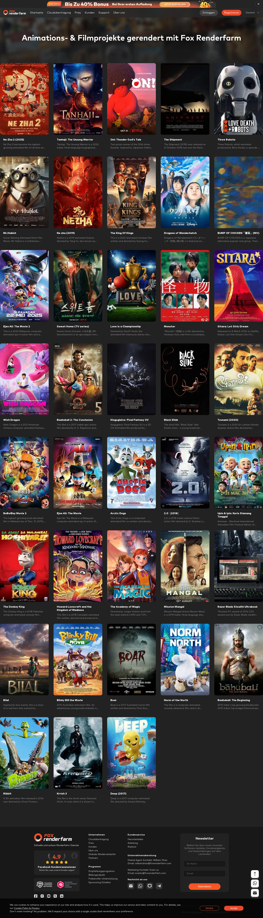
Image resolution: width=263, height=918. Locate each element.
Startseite (36, 12)
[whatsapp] (140, 886)
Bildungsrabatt (96, 875)
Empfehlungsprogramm (101, 871)
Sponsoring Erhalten (99, 882)
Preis (78, 12)
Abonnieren (204, 886)
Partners (93, 858)
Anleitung (133, 843)
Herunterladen (135, 839)
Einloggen (209, 12)
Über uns (93, 850)
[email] (131, 886)
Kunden (89, 12)
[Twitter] (55, 897)
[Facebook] (35, 897)
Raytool (132, 847)
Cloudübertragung (59, 12)
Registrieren (231, 12)
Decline (209, 908)
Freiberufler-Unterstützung (103, 879)
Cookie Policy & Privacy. (27, 908)
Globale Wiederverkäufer (102, 854)
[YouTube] (48, 897)
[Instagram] (42, 897)
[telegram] (159, 886)
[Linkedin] (61, 897)
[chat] (149, 886)
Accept (233, 908)
